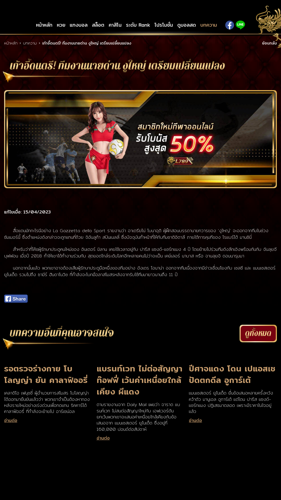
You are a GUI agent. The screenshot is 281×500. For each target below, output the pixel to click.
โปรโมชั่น (163, 25)
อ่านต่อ (10, 421)
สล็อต (98, 25)
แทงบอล (79, 25)
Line (240, 24)
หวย (61, 25)
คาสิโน (115, 25)
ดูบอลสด (186, 25)
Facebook (229, 25)
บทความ (208, 25)
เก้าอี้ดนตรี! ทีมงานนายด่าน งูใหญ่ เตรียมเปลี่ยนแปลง (86, 43)
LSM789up (140, 11)
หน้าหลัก (44, 25)
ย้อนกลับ (269, 43)
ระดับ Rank (138, 25)
